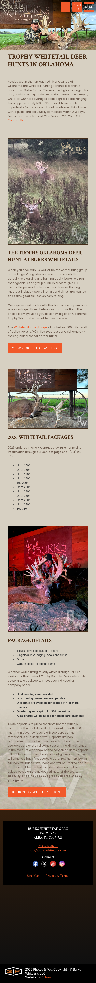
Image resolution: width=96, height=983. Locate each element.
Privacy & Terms (57, 876)
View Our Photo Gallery (35, 348)
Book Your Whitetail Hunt (37, 792)
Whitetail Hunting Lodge (30, 327)
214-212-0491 (48, 846)
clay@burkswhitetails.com (48, 850)
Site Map (33, 876)
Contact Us (15, 120)
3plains (47, 977)
